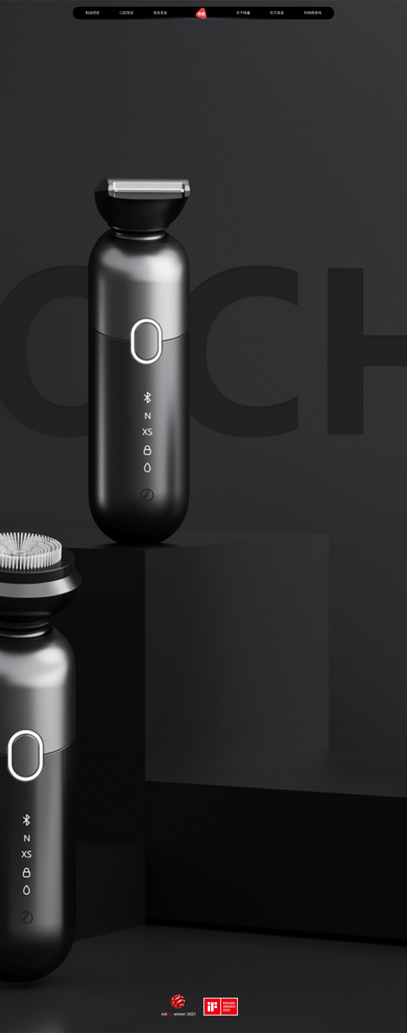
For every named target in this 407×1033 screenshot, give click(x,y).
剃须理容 (93, 13)
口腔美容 (127, 13)
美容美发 (160, 13)
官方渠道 (277, 13)
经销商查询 (312, 13)
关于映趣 (243, 13)
